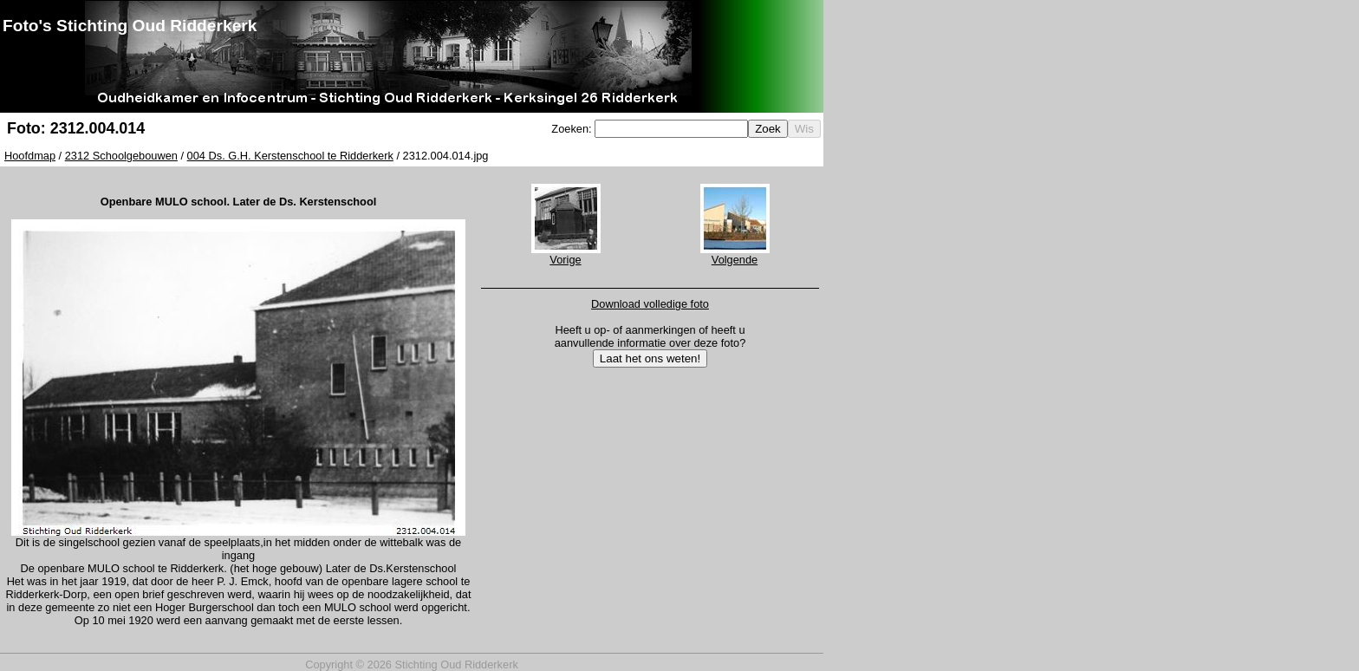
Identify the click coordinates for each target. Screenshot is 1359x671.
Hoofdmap (29, 155)
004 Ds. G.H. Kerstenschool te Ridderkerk (290, 155)
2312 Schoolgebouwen (121, 155)
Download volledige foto (650, 303)
